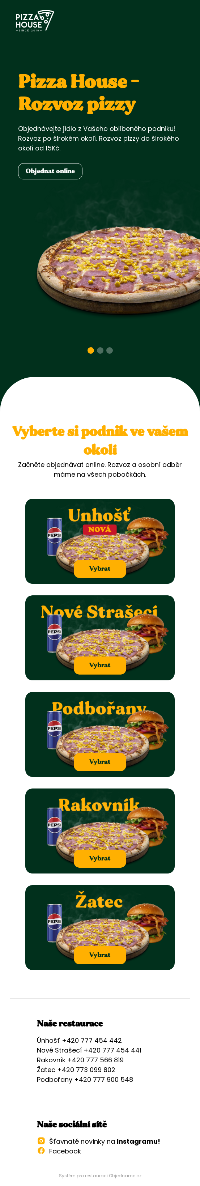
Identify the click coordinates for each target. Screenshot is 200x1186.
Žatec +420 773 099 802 (76, 1069)
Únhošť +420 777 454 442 (79, 1040)
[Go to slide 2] (100, 350)
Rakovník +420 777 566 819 (80, 1059)
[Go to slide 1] (91, 350)
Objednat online (50, 171)
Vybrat (100, 569)
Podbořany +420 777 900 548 (85, 1079)
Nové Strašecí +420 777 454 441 (89, 1050)
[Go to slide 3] (109, 350)
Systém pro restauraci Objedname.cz (100, 1176)
